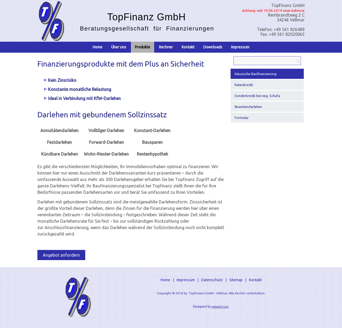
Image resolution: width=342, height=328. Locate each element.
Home (97, 47)
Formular (242, 117)
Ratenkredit (244, 85)
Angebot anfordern (61, 255)
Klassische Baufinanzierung (256, 74)
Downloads (212, 47)
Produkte (142, 47)
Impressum (240, 47)
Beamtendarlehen (248, 107)
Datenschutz (212, 280)
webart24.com (220, 306)
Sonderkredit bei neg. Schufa (257, 96)
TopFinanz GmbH (146, 16)
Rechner (166, 47)
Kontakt (188, 47)
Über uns (118, 47)
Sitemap (236, 280)
